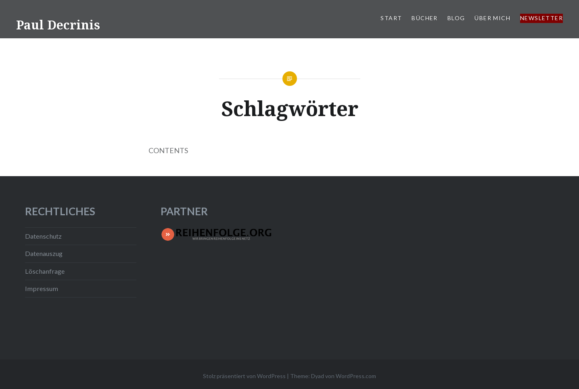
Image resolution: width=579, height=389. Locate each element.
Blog (456, 18)
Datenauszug (44, 253)
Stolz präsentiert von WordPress (244, 375)
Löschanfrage (45, 271)
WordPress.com (356, 375)
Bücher (424, 18)
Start (391, 18)
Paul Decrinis (58, 25)
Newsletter (541, 18)
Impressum (41, 288)
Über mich (492, 18)
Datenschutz (43, 236)
